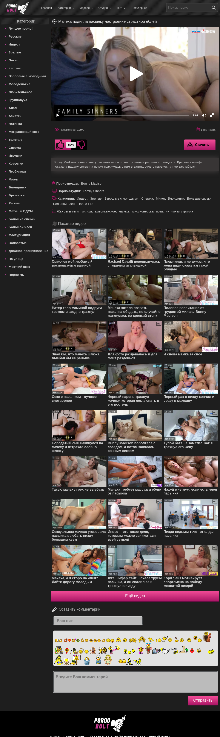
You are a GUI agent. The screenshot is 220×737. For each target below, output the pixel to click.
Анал (13, 108)
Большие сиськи (22, 219)
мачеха (124, 211)
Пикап (13, 60)
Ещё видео (135, 596)
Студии (104, 8)
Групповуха (18, 100)
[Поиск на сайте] (215, 8)
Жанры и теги (68, 211)
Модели (86, 8)
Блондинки (17, 187)
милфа (87, 211)
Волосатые (17, 243)
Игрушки (15, 155)
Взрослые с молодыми (27, 76)
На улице (16, 259)
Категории (66, 8)
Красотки (16, 163)
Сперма (15, 147)
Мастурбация (19, 235)
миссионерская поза (147, 211)
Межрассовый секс (24, 131)
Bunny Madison (92, 183)
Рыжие (14, 203)
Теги (121, 8)
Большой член (20, 227)
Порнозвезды (67, 183)
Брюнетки (17, 195)
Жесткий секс (19, 266)
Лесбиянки (17, 171)
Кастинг (15, 68)
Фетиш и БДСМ (21, 211)
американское (105, 211)
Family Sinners (93, 191)
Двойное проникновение (28, 251)
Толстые (15, 139)
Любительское (20, 92)
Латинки (15, 124)
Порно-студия (69, 191)
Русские (15, 36)
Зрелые (15, 52)
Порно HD (16, 274)
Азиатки (15, 116)
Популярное (139, 7)
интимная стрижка (179, 211)
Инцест (14, 44)
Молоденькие (19, 84)
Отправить (202, 700)
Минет (13, 179)
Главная (46, 7)
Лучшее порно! (21, 28)
